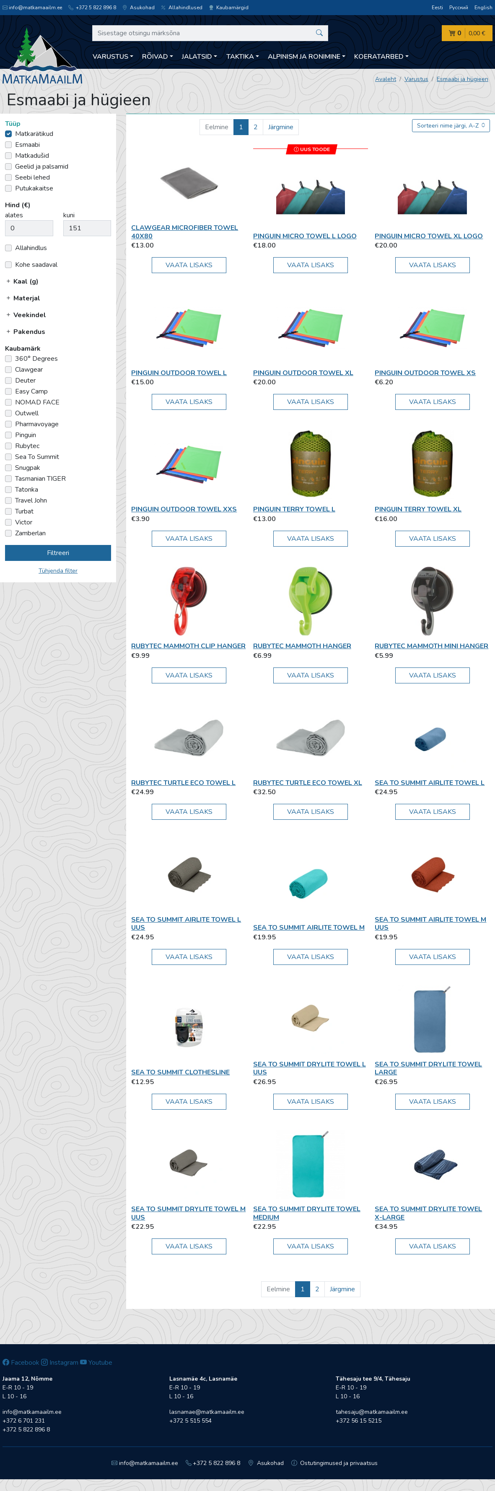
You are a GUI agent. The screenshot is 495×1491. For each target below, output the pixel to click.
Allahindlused (181, 7)
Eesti (437, 7)
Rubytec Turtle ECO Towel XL (307, 782)
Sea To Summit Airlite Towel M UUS (430, 923)
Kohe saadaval (36, 264)
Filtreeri (58, 553)
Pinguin (25, 435)
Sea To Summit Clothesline (180, 1072)
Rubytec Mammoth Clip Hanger (188, 646)
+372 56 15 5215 (358, 1421)
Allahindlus (31, 248)
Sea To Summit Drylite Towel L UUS (309, 1068)
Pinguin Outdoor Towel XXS (184, 509)
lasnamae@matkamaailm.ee (206, 1412)
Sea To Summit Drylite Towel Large (428, 1068)
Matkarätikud (34, 133)
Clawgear (29, 369)
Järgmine (280, 127)
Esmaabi (27, 144)
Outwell (27, 413)
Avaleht (385, 79)
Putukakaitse (34, 188)
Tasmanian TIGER (40, 478)
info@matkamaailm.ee (32, 7)
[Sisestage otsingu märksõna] (210, 33)
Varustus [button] (110, 56)
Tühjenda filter (58, 571)
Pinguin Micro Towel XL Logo (429, 236)
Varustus (416, 79)
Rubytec (27, 446)
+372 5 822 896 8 (92, 7)
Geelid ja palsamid (41, 166)
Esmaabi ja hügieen (462, 79)
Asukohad (138, 7)
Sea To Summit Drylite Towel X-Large (428, 1213)
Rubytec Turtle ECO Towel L (183, 782)
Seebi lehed (32, 177)
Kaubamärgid (229, 7)
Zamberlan (30, 533)
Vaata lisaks (189, 265)
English (483, 7)
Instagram (59, 1362)
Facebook (21, 1362)
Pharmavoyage (37, 424)
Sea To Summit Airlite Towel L (430, 782)
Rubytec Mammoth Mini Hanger (431, 646)
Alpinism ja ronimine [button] (304, 56)
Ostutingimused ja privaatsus (334, 1463)
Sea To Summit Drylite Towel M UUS (188, 1213)
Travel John (31, 500)
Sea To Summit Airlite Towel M (309, 927)
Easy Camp (31, 391)
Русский (458, 7)
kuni (69, 215)
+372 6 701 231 (24, 1421)
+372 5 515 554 (190, 1421)
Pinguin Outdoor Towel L (179, 373)
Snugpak (27, 467)
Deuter (25, 380)
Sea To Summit (37, 456)
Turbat (24, 511)
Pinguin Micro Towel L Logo (305, 236)
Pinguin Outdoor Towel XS (425, 373)
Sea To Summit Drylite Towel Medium (306, 1213)
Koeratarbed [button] (379, 56)
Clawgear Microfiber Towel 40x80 (184, 231)
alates (14, 215)
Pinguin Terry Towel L (294, 509)
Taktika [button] (240, 56)
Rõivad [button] (155, 56)
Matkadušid (32, 155)
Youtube (96, 1362)
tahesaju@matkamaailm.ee (372, 1412)
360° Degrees (36, 358)
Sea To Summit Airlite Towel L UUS (186, 923)
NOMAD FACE (37, 402)
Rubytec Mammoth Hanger (302, 646)
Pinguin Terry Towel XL (418, 509)
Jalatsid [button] (197, 56)
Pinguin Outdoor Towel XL (303, 373)
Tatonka (26, 489)
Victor (23, 522)
